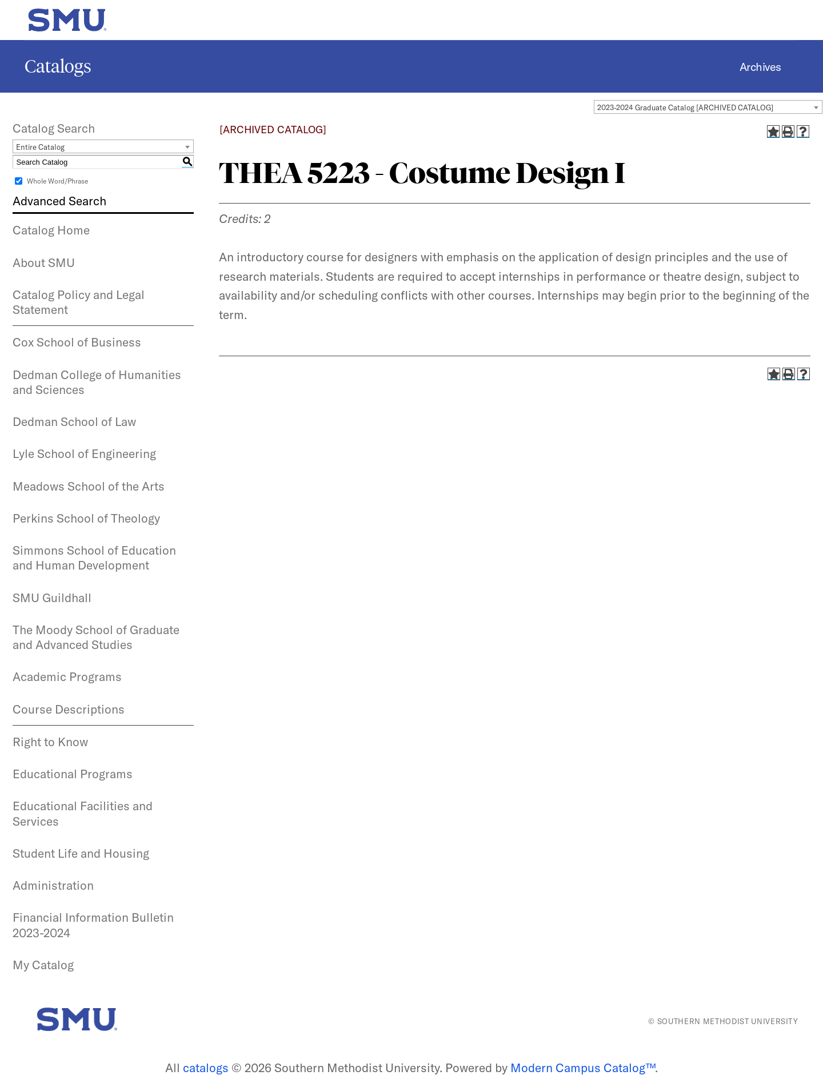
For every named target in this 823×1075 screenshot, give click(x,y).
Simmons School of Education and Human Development (94, 557)
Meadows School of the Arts (89, 486)
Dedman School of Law (74, 421)
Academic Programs (67, 676)
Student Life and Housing (81, 853)
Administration (53, 885)
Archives (760, 66)
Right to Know (50, 741)
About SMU (44, 262)
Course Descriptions (69, 709)
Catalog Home (51, 229)
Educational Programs (73, 773)
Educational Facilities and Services (83, 813)
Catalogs (58, 66)
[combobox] (708, 107)
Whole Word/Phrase (57, 181)
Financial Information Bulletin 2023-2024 (93, 924)
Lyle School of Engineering (84, 453)
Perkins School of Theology (86, 518)
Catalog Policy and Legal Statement (79, 302)
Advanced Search (59, 200)
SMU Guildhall (52, 597)
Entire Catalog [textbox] (40, 147)
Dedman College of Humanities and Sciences (97, 382)
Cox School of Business (77, 342)
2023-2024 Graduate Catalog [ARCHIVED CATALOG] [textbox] (685, 107)
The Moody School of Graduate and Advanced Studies (96, 637)
